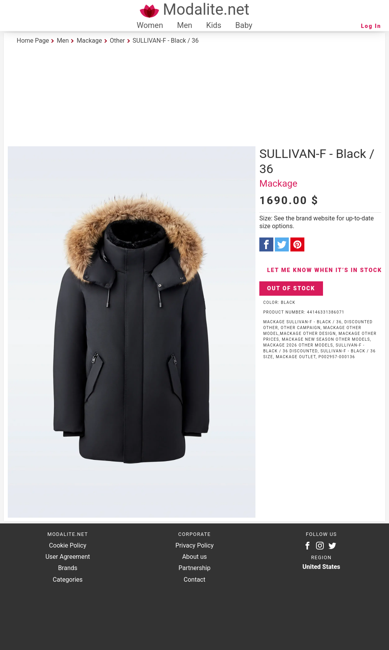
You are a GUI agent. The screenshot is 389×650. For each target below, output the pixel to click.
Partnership (194, 568)
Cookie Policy (67, 545)
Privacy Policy (194, 545)
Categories (68, 579)
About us (194, 556)
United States (321, 566)
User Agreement (67, 556)
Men (184, 25)
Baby (243, 25)
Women (150, 25)
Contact (194, 579)
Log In (371, 26)
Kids (213, 25)
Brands (67, 568)
